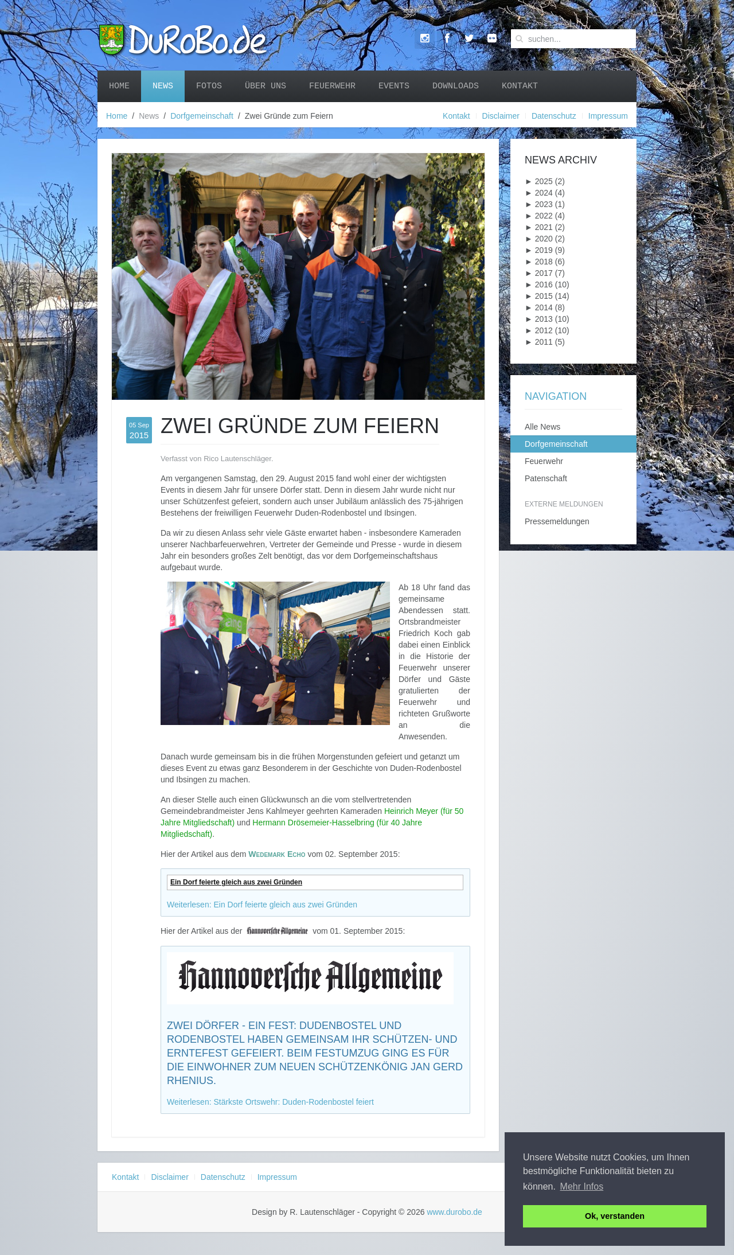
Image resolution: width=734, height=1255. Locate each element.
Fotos (209, 86)
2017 (539, 273)
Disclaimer (501, 115)
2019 (539, 250)
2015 (539, 296)
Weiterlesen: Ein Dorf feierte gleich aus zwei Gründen (262, 904)
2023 (539, 204)
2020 (539, 238)
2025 (539, 181)
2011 (539, 341)
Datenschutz (554, 115)
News (163, 86)
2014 (539, 307)
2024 (539, 192)
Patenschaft (546, 478)
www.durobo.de (454, 1212)
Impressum (608, 115)
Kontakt (520, 86)
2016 (539, 284)
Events (393, 86)
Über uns (265, 86)
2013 (539, 319)
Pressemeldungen (557, 521)
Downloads (455, 86)
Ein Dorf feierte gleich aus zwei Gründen (236, 882)
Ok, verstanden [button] (615, 1216)
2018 (539, 261)
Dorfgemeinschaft (201, 115)
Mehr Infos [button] (582, 1186)
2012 (539, 330)
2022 (539, 215)
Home (119, 86)
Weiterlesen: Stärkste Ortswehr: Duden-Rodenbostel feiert (270, 1101)
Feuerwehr (332, 86)
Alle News (542, 426)
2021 (539, 227)
